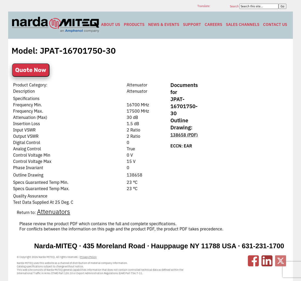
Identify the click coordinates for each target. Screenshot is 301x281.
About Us (110, 24)
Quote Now (30, 70)
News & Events (163, 24)
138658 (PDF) (184, 134)
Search (234, 6)
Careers (213, 24)
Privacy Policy (88, 257)
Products (134, 24)
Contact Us (275, 24)
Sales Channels (242, 24)
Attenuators (53, 211)
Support (192, 24)
